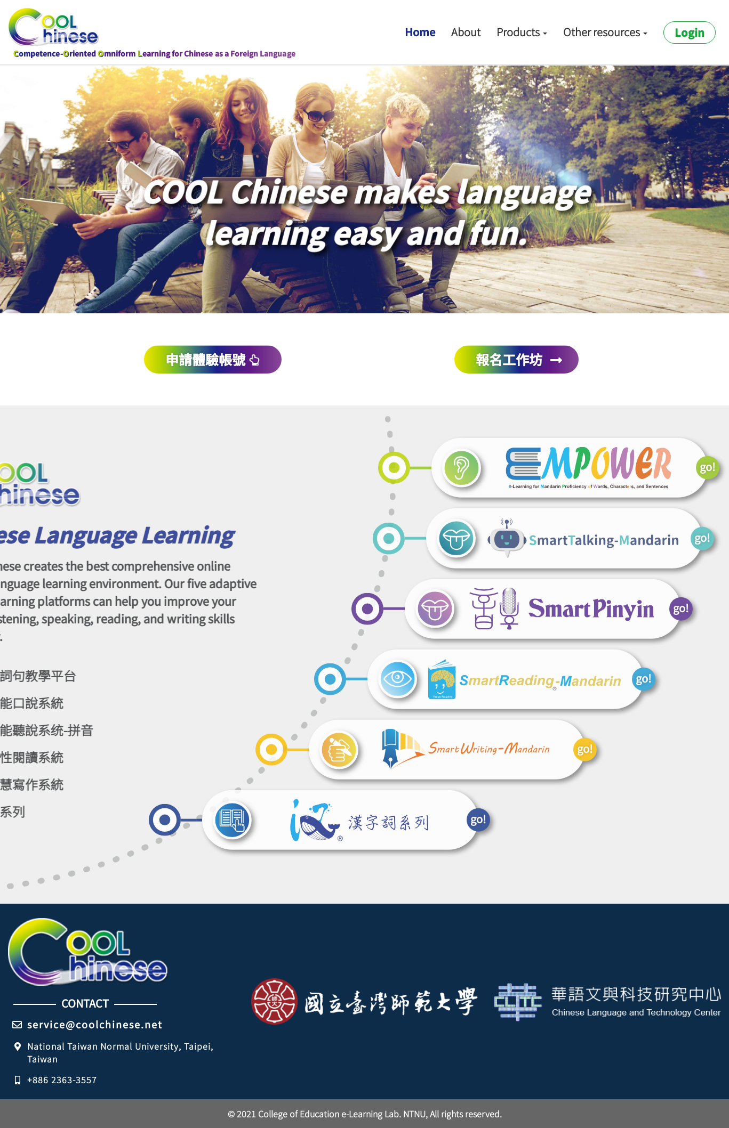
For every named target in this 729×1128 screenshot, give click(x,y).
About (465, 31)
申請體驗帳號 (212, 359)
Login (689, 32)
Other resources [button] (605, 31)
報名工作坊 (519, 359)
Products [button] (521, 31)
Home (420, 31)
